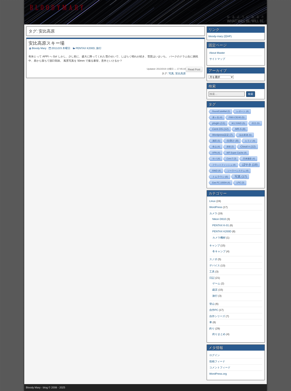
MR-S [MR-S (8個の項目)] (240, 129)
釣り (212, 328)
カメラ (213, 213)
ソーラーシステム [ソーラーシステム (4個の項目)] (237, 170)
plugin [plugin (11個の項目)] (218, 123)
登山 (212, 303)
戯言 (215, 289)
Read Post (194, 69)
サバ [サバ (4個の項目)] (216, 158)
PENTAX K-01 (220, 225)
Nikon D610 (219, 219)
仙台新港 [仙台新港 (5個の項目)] (245, 135)
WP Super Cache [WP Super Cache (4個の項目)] (237, 152)
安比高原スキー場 (46, 43)
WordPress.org (218, 373)
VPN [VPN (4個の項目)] (216, 152)
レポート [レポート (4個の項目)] (242, 111)
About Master (217, 52)
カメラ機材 (219, 237)
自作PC (213, 309)
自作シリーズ (217, 316)
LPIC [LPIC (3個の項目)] (240, 183)
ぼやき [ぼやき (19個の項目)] (250, 164)
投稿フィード (217, 361)
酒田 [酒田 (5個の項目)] (216, 141)
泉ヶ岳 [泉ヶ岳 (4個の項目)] (217, 117)
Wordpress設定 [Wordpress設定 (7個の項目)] (222, 134)
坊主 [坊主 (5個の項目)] (256, 123)
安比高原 (180, 73)
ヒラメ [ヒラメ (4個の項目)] (250, 141)
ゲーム (216, 283)
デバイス (214, 265)
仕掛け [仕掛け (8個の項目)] (232, 140)
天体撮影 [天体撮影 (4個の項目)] (249, 158)
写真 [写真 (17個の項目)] (241, 176)
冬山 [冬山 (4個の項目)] (216, 146)
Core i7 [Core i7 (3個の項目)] (231, 159)
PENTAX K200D (85, 48)
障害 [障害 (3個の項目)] (230, 147)
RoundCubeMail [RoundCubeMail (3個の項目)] (221, 111)
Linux (212, 201)
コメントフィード (219, 367)
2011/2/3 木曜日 (61, 48)
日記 (212, 277)
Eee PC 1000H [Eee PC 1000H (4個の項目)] (221, 182)
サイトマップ (217, 58)
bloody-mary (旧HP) (220, 36)
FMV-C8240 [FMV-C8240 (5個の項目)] (237, 117)
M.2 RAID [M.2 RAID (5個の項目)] (238, 123)
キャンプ (214, 245)
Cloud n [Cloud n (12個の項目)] (248, 146)
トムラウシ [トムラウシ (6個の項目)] (220, 176)
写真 (171, 73)
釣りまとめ (219, 334)
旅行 (98, 48)
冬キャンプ (219, 251)
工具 (212, 271)
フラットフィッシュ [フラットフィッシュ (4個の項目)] (224, 165)
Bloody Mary (39, 48)
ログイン (214, 355)
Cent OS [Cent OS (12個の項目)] (220, 128)
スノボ (213, 259)
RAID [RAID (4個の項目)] (216, 170)
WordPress (215, 207)
